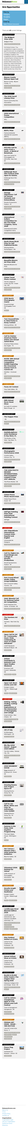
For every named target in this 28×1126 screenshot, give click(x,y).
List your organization (8, 1121)
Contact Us (5, 1115)
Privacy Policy (6, 1113)
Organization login (7, 1120)
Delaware (9, 2)
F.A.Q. (4, 1112)
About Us (5, 1110)
